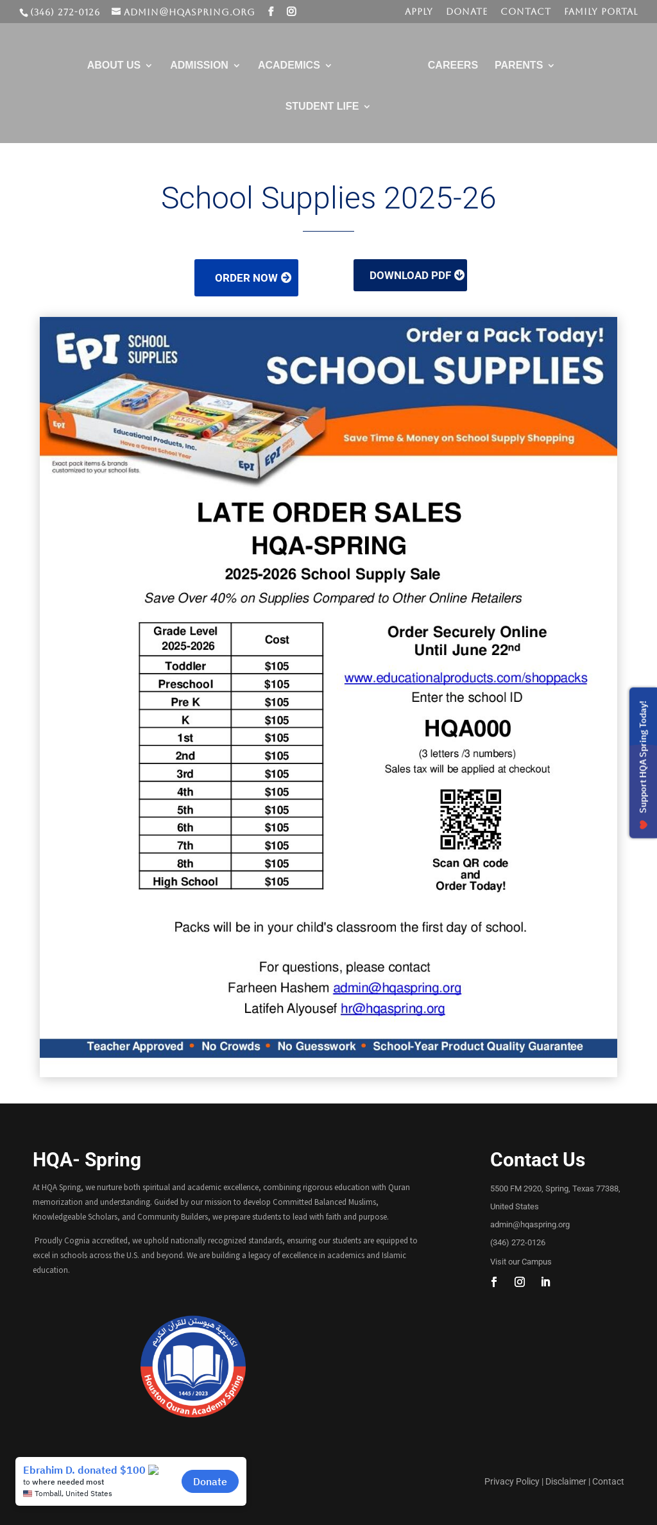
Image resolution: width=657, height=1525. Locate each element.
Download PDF (410, 275)
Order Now (246, 277)
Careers (453, 66)
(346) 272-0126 (517, 1242)
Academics (289, 66)
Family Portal (601, 12)
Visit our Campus (521, 1261)
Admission (199, 66)
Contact (525, 12)
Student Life (322, 107)
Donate (467, 12)
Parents (519, 66)
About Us (114, 66)
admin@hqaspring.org (530, 1224)
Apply (419, 12)
